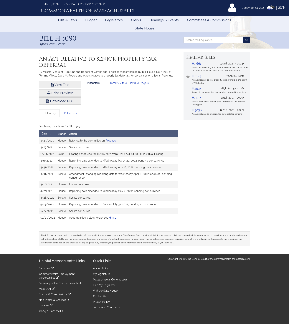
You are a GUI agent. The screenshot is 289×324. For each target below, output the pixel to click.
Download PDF (60, 101)
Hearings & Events (164, 20)
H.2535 (196, 88)
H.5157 (196, 97)
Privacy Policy (101, 301)
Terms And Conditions (106, 307)
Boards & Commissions (55, 294)
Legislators (114, 20)
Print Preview (60, 93)
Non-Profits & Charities (54, 299)
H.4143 (196, 76)
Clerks (136, 20)
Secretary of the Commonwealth (60, 283)
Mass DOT (47, 288)
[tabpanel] (108, 173)
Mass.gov (46, 268)
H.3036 (197, 110)
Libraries (45, 305)
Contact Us (99, 296)
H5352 (112, 217)
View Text (60, 85)
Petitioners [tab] (70, 113)
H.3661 (196, 63)
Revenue (110, 140)
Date (47, 134)
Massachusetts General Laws (110, 279)
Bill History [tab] (49, 113)
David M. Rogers (139, 83)
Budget (91, 20)
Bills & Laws (67, 20)
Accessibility (100, 268)
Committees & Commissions (209, 20)
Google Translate (51, 311)
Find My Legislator (104, 285)
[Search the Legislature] (246, 40)
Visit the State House (105, 290)
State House (144, 28)
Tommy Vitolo (118, 83)
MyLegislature (101, 274)
